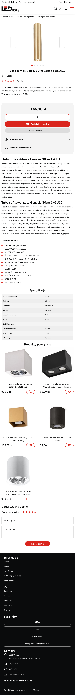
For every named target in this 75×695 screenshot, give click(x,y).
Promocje (22, 2)
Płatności (8, 600)
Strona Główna (7, 16)
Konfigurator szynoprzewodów (37, 643)
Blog (38, 629)
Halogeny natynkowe (46, 16)
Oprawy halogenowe (25, 16)
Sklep (37, 622)
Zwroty (7, 610)
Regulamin (8, 605)
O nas (6, 561)
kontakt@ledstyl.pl (16, 674)
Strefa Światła (37, 636)
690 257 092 (14, 669)
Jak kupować (9, 591)
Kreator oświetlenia (9, 2)
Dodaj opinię (37, 543)
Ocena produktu (9, 512)
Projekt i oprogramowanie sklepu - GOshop (21, 690)
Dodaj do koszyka (40, 124)
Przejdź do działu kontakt (18, 681)
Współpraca (9, 571)
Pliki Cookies (9, 580)
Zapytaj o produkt (37, 130)
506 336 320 (14, 664)
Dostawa (8, 596)
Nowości (31, 2)
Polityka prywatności (12, 576)
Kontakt (7, 566)
